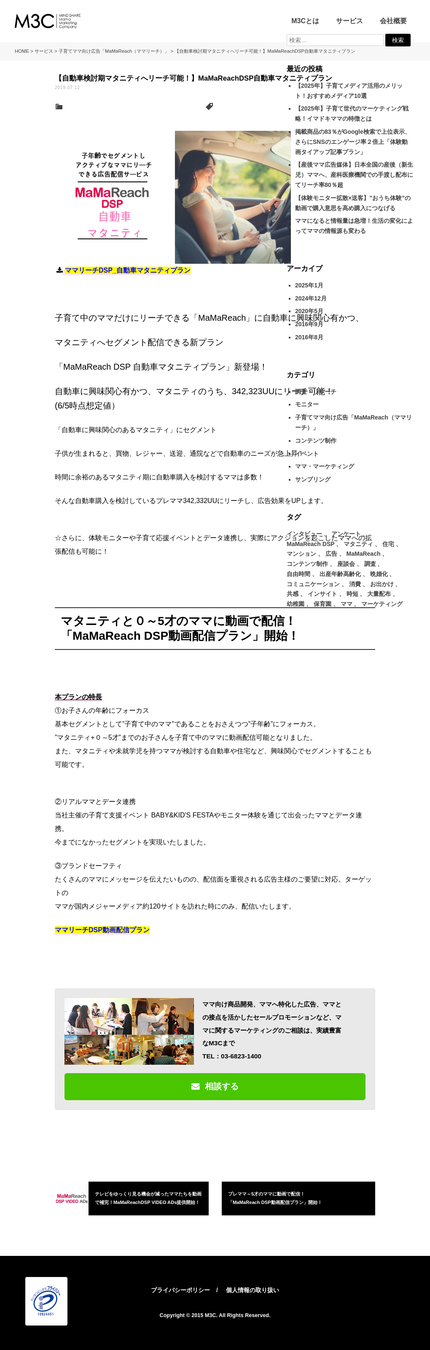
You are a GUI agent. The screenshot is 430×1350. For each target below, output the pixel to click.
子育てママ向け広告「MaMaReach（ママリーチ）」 (133, 106)
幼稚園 (295, 604)
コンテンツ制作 (315, 440)
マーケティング (382, 604)
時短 (352, 593)
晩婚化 (379, 574)
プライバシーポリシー (180, 1290)
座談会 (346, 563)
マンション (301, 553)
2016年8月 (309, 337)
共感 (292, 593)
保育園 (322, 604)
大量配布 (379, 593)
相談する (214, 1086)
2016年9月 (309, 324)
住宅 (388, 544)
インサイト (322, 593)
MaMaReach (364, 553)
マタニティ (276, 106)
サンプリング (313, 479)
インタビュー (304, 533)
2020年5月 (309, 311)
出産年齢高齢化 (340, 574)
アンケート (346, 533)
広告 (331, 553)
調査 (370, 563)
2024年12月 (311, 298)
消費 (355, 584)
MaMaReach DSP (238, 106)
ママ (346, 604)
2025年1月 (309, 285)
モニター (307, 404)
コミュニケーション (313, 584)
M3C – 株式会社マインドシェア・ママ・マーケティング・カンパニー (48, 21)
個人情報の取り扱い (252, 1290)
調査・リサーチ (315, 391)
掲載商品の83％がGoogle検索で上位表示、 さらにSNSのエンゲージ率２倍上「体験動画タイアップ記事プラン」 (353, 141)
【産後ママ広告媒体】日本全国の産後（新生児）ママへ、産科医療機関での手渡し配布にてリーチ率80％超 (354, 174)
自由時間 (298, 574)
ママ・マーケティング (324, 466)
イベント (307, 453)
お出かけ (382, 584)
